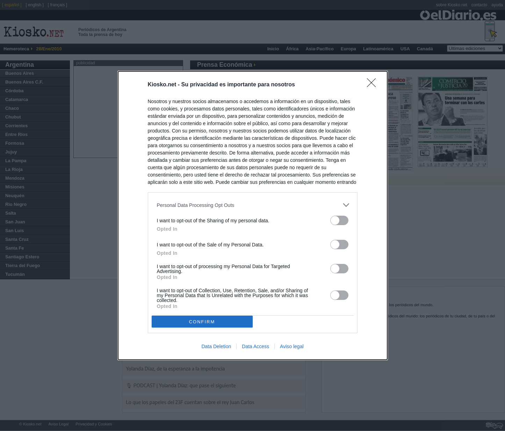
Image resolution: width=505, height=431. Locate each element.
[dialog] (252, 215)
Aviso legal (291, 346)
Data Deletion (216, 346)
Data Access (255, 346)
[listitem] (252, 205)
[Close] (373, 85)
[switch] (339, 220)
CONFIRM (202, 321)
